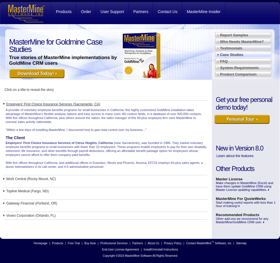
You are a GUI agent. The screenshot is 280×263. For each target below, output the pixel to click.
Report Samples (234, 35)
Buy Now (90, 243)
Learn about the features (235, 156)
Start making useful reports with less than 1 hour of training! (245, 202)
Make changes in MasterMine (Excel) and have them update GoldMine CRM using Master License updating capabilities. (244, 184)
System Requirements (239, 68)
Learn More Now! (242, 121)
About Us (153, 243)
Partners (141, 11)
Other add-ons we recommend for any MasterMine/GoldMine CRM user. (242, 218)
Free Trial (74, 243)
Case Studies (231, 55)
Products (64, 11)
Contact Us (167, 11)
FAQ (224, 61)
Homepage (40, 243)
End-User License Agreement (120, 249)
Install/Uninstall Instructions (161, 249)
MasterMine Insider (204, 11)
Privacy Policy (172, 243)
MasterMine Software (25, 13)
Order (86, 11)
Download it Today (37, 75)
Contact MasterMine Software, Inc (208, 243)
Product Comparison (238, 74)
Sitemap (241, 243)
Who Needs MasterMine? (242, 41)
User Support (112, 11)
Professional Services (114, 243)
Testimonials (231, 48)
